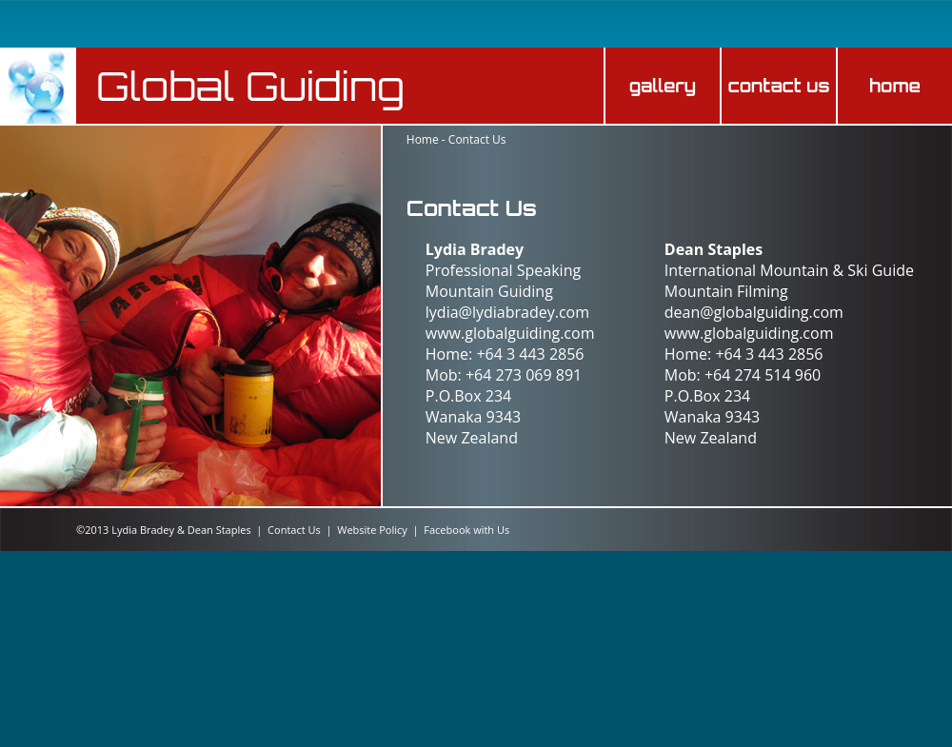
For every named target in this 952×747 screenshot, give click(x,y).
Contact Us (477, 139)
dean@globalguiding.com (753, 312)
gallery (662, 85)
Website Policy (372, 529)
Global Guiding (250, 85)
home (895, 85)
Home (423, 139)
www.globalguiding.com (510, 333)
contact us (778, 85)
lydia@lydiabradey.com (507, 312)
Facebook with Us (466, 529)
